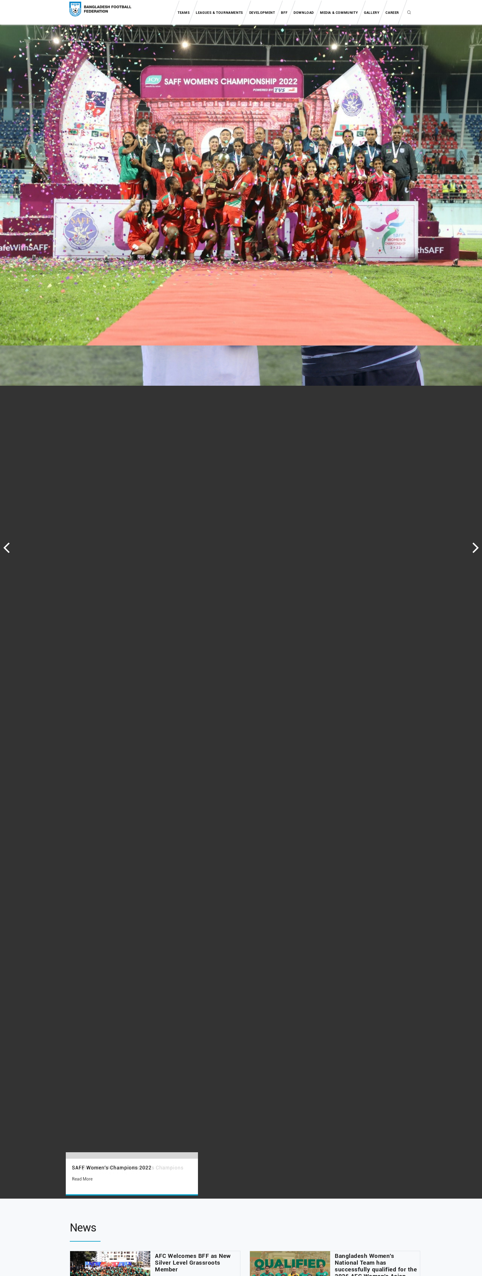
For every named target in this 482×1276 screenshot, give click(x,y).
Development (262, 13)
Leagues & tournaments (219, 13)
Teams (184, 13)
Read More (82, 1178)
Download (304, 13)
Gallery (371, 13)
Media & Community (339, 13)
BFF (284, 13)
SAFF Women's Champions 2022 (112, 1168)
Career (392, 13)
